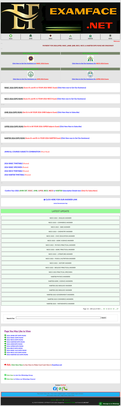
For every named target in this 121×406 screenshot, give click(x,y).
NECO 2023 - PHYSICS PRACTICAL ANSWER (60, 245)
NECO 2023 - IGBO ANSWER (60, 227)
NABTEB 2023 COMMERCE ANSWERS (60, 299)
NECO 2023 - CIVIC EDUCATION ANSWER (60, 236)
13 (111, 309)
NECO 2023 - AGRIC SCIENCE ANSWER (60, 240)
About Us (60, 400)
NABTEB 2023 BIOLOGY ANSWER (60, 285)
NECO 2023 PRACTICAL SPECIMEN (60, 272)
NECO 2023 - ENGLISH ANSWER (60, 218)
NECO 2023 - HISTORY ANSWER (60, 263)
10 (104, 309)
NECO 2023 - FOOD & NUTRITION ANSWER (60, 258)
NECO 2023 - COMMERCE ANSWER (60, 222)
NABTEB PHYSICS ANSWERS (60, 276)
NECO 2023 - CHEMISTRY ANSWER (60, 231)
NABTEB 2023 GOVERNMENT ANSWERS (60, 294)
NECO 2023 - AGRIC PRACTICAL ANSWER (60, 249)
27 (117, 309)
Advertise (53, 400)
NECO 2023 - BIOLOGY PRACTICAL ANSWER (60, 267)
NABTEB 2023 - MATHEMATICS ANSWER (60, 303)
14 (113, 309)
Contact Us (67, 400)
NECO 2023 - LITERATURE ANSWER (60, 254)
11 (107, 309)
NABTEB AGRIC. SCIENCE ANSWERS (60, 281)
